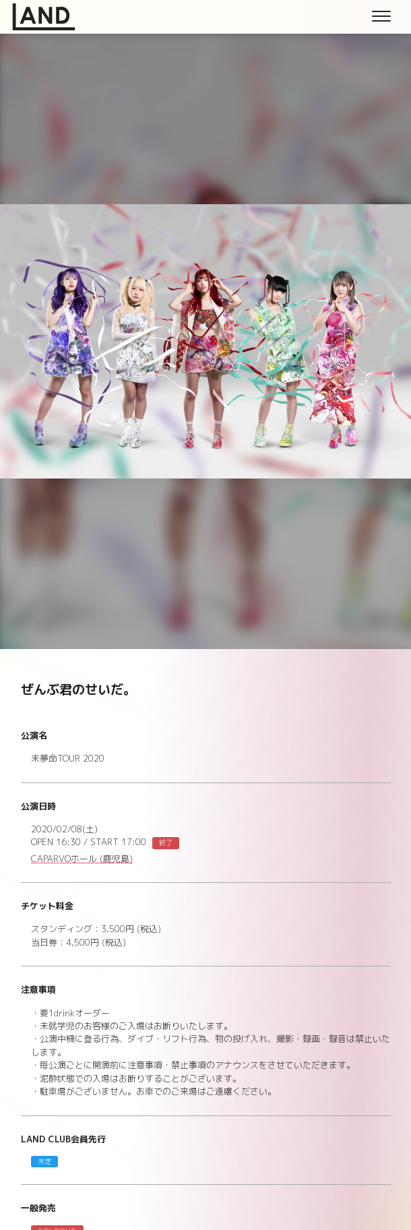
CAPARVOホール (82, 859)
